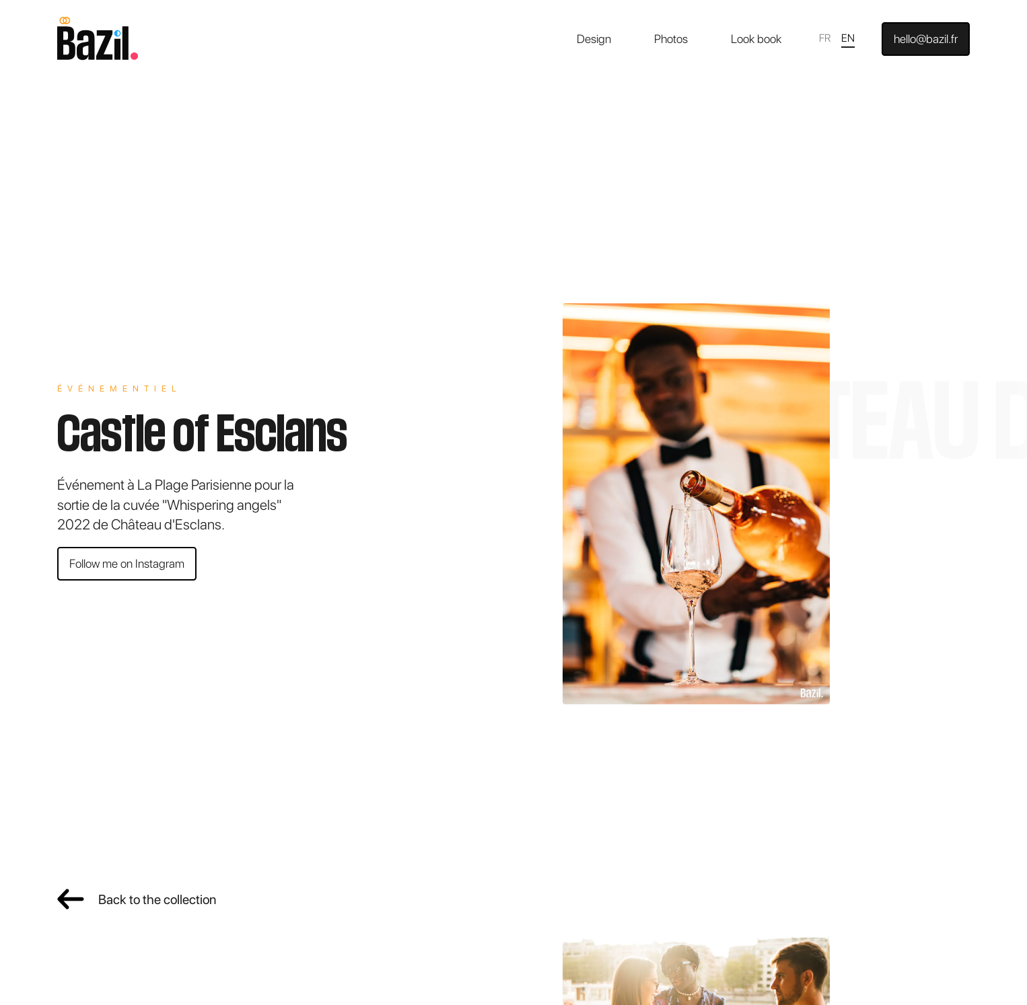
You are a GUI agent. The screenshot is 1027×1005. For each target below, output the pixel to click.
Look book (756, 39)
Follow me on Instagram (126, 563)
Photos (671, 39)
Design (594, 39)
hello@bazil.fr (926, 39)
